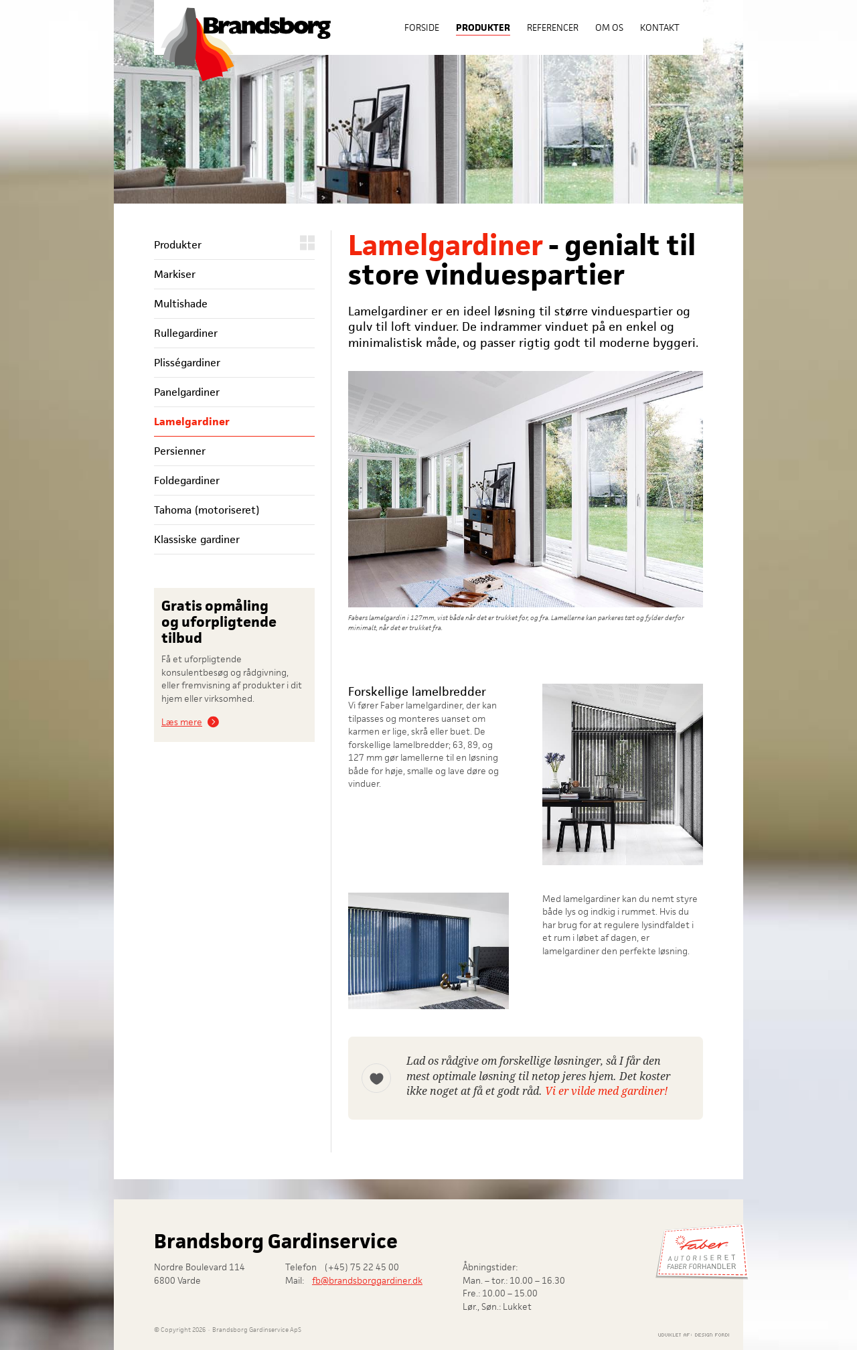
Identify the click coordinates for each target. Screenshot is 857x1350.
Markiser (175, 274)
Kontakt (660, 27)
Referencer (552, 27)
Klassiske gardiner (197, 539)
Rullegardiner (186, 333)
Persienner (180, 451)
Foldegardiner (187, 480)
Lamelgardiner (192, 422)
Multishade (181, 304)
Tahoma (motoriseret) (206, 510)
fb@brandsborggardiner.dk (367, 1280)
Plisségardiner (187, 363)
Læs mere (181, 722)
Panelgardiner (187, 392)
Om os (609, 27)
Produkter (483, 27)
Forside (421, 27)
